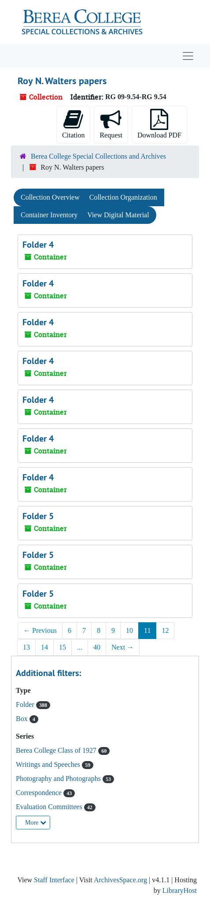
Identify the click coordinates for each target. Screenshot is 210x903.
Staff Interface (54, 880)
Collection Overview (50, 197)
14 (44, 647)
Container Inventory (49, 215)
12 (165, 630)
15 (62, 647)
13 (26, 647)
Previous (40, 630)
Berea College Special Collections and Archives (98, 156)
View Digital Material (118, 215)
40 (96, 647)
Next (122, 647)
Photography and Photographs (59, 778)
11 (147, 630)
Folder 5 (38, 516)
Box (22, 718)
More (35, 822)
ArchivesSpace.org (120, 880)
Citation (73, 124)
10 (129, 630)
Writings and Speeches (49, 764)
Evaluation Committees (50, 806)
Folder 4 (38, 244)
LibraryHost (179, 890)
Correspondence (39, 792)
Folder (26, 704)
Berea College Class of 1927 (57, 750)
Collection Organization (123, 197)
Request (110, 124)
